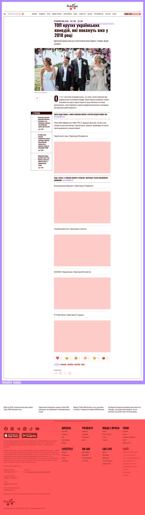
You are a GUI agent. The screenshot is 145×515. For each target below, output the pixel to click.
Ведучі (104, 452)
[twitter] (65, 373)
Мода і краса (57, 14)
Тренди (104, 440)
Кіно (48, 14)
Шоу (63, 437)
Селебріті (65, 434)
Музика (64, 443)
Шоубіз (34, 14)
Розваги (42, 14)
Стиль (104, 437)
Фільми (63, 364)
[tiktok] (31, 429)
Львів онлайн (106, 464)
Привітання (65, 455)
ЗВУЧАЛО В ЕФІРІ (86, 458)
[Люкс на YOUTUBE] (16, 14)
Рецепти (125, 431)
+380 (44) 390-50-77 (11, 478)
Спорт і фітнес (106, 434)
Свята (84, 440)
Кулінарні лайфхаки (129, 437)
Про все (64, 452)
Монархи (64, 431)
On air (90, 14)
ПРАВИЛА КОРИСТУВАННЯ (130, 452)
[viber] (69, 373)
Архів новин (126, 472)
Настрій (77, 364)
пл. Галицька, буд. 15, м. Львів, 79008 (37, 472)
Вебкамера (105, 458)
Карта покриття (107, 461)
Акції (114, 14)
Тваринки (85, 434)
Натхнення (68, 14)
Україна (70, 364)
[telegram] (55, 373)
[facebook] (60, 373)
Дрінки (125, 434)
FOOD (75, 14)
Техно (64, 458)
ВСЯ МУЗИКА (85, 452)
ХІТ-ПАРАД (85, 461)
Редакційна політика (129, 464)
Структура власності (129, 455)
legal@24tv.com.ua (10, 484)
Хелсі (124, 440)
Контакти (126, 469)
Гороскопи (85, 437)
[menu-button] (5, 14)
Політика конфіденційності (131, 458)
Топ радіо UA (98, 14)
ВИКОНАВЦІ (85, 455)
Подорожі (65, 461)
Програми (105, 455)
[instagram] (12, 429)
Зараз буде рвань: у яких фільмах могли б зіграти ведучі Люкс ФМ (80, 114)
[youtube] (37, 429)
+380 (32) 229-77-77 (11, 472)
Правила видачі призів (130, 466)
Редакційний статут (129, 461)
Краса (104, 431)
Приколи (85, 431)
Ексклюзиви (66, 440)
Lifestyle (82, 14)
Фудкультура (127, 443)
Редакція (125, 475)
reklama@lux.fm (9, 490)
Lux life (108, 14)
